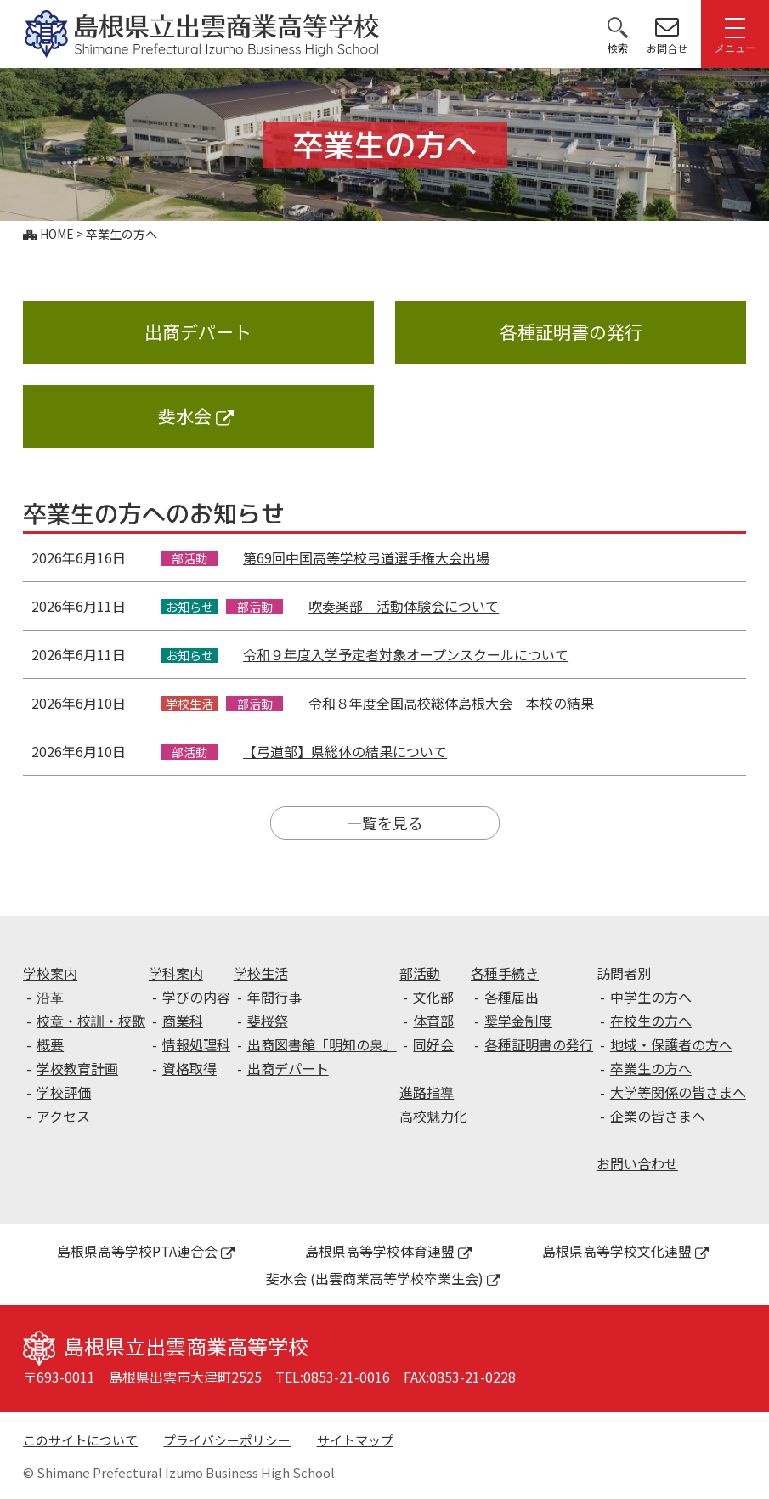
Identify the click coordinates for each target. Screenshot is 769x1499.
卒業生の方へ (651, 1068)
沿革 (50, 997)
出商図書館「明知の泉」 (322, 1044)
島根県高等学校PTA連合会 (146, 1251)
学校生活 (261, 973)
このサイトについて (80, 1440)
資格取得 (189, 1068)
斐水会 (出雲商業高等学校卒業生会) (383, 1278)
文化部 (433, 997)
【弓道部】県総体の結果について (345, 751)
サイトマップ (355, 1440)
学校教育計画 (77, 1068)
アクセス (63, 1116)
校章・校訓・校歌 (91, 1020)
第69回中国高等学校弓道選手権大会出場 (366, 557)
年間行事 (274, 997)
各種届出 (511, 997)
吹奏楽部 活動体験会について (403, 606)
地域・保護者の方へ (671, 1044)
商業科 (182, 1020)
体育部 (433, 1020)
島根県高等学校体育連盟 (388, 1251)
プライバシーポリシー (227, 1440)
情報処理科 (196, 1044)
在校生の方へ (651, 1020)
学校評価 (64, 1092)
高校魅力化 (433, 1116)
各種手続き (505, 973)
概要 (50, 1044)
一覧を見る (385, 823)
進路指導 (426, 1092)
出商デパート (198, 331)
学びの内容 (196, 997)
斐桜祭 (267, 1020)
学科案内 (176, 973)
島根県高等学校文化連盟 (625, 1251)
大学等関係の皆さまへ (678, 1092)
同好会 (433, 1044)
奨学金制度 (518, 1020)
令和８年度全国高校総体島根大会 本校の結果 (451, 703)
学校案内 (50, 973)
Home (57, 233)
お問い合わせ (637, 1163)
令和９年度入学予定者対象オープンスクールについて (405, 654)
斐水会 (196, 415)
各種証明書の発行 (571, 331)
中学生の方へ (651, 997)
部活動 (419, 973)
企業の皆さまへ (657, 1116)
